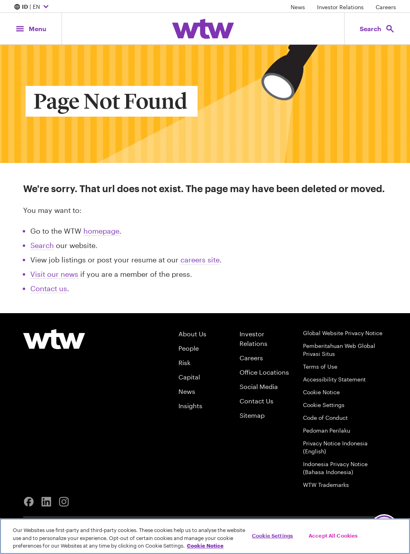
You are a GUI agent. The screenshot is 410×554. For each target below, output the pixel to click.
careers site (200, 259)
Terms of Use (320, 366)
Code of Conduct (325, 417)
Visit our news (54, 274)
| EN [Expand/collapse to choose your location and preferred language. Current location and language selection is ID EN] (32, 7)
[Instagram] (64, 501)
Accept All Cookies (333, 535)
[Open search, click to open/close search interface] (377, 28)
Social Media (259, 386)
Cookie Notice (321, 392)
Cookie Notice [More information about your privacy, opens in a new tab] (205, 545)
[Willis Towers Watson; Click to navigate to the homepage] (203, 29)
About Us (192, 334)
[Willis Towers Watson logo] (54, 339)
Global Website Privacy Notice (342, 333)
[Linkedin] (46, 501)
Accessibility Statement (334, 379)
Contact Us (256, 401)
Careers (386, 7)
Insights (190, 405)
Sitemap (252, 415)
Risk (184, 362)
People (188, 348)
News (298, 7)
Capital (189, 377)
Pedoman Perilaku (326, 430)
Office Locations (264, 372)
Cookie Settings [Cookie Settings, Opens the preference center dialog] (272, 535)
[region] (205, 536)
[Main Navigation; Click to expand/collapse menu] (30, 28)
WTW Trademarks (326, 484)
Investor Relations (340, 7)
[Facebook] (29, 501)
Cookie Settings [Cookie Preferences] (324, 404)
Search (42, 245)
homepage (101, 230)
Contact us (48, 288)
